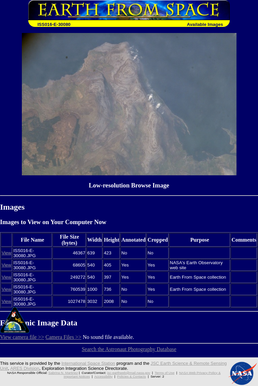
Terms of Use (165, 373)
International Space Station (88, 363)
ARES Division (24, 368)
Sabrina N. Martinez (63, 373)
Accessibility (103, 376)
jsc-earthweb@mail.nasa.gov (128, 373)
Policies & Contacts (131, 376)
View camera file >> (22, 337)
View (6, 252)
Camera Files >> (63, 337)
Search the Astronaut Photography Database (129, 349)
